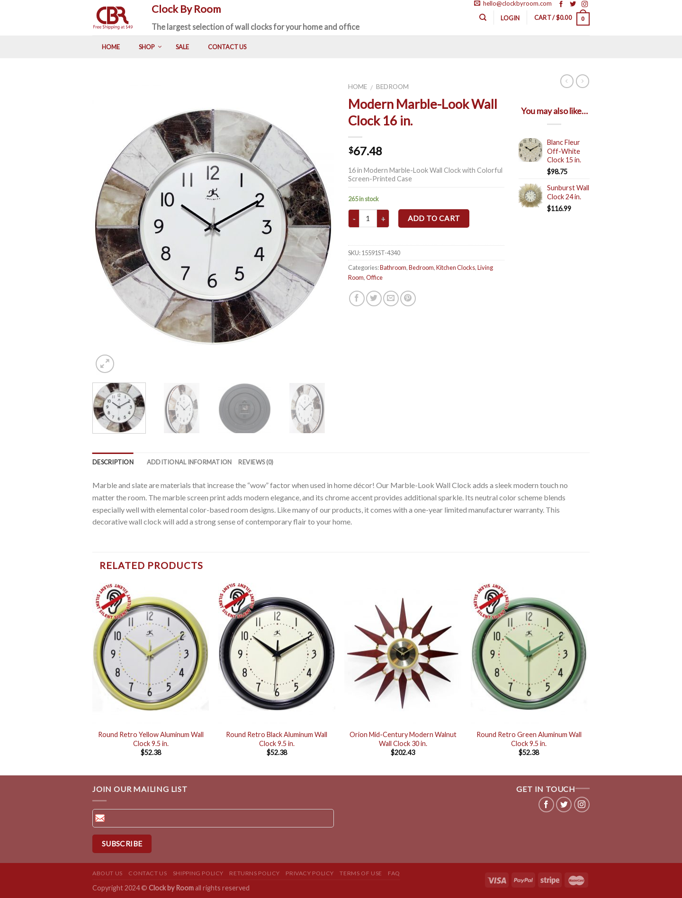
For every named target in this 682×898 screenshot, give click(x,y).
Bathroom (393, 267)
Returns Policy (254, 873)
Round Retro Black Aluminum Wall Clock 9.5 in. (276, 738)
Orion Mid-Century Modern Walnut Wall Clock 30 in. (403, 738)
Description (113, 462)
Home (357, 86)
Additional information (189, 462)
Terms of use (361, 873)
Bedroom (392, 86)
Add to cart (434, 218)
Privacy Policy (310, 873)
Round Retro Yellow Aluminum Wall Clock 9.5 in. (151, 738)
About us (107, 873)
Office (374, 277)
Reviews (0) (255, 462)
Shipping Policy (198, 873)
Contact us (147, 873)
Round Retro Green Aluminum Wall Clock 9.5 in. (529, 738)
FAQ (394, 873)
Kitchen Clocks (455, 267)
